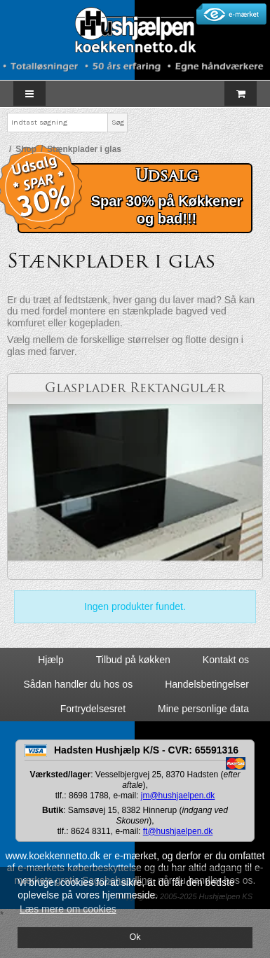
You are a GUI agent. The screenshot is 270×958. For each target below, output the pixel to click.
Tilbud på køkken (133, 659)
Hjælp (51, 659)
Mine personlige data (203, 708)
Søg (118, 122)
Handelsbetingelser (207, 684)
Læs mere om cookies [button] (68, 909)
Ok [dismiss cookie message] (134, 937)
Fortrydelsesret (93, 708)
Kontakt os (226, 659)
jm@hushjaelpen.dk (178, 795)
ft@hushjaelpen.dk (178, 831)
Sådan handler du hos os (78, 684)
